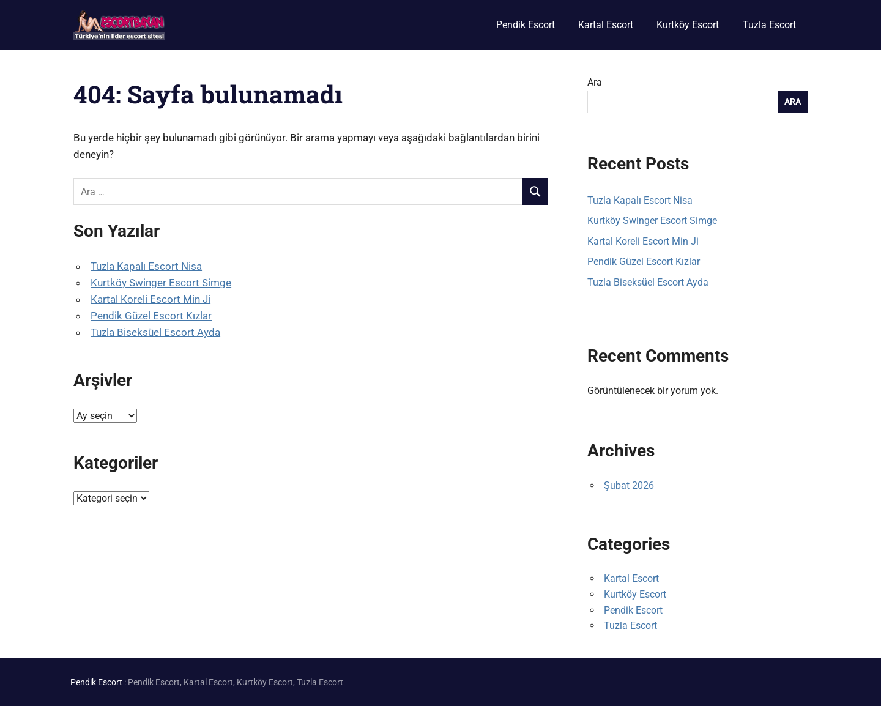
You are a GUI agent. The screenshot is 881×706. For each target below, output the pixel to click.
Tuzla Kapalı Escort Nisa (146, 266)
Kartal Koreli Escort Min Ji (150, 299)
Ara (594, 82)
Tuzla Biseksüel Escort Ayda (155, 332)
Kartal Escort (605, 25)
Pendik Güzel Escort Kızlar (151, 316)
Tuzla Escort (769, 25)
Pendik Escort (525, 25)
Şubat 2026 (629, 485)
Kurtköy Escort (687, 25)
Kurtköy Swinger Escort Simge (161, 283)
